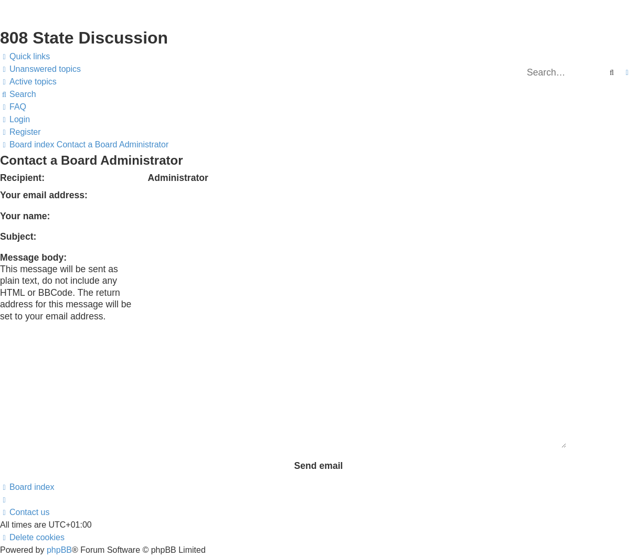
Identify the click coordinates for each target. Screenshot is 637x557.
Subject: (18, 236)
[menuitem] (40, 69)
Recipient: (22, 178)
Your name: (25, 216)
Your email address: (44, 195)
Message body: (33, 257)
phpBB (59, 485)
